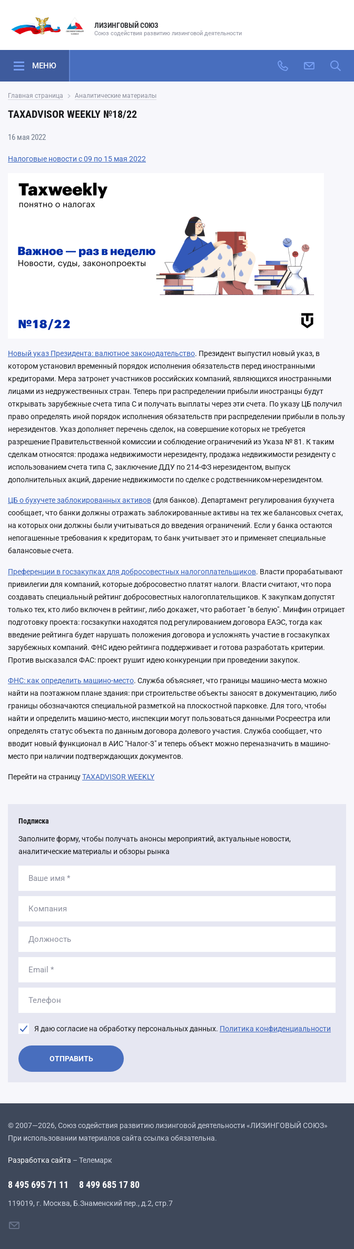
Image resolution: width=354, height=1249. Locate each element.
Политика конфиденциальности (275, 1028)
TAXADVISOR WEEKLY (118, 777)
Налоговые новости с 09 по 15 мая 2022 (77, 159)
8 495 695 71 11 (38, 1184)
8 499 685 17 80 (109, 1184)
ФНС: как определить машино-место (71, 680)
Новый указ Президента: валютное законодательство (101, 353)
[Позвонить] (283, 66)
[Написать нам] (309, 66)
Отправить (71, 1058)
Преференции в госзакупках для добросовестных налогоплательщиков (132, 571)
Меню (44, 65)
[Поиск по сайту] (335, 66)
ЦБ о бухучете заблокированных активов (79, 500)
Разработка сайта (39, 1160)
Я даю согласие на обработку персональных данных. (182, 1028)
